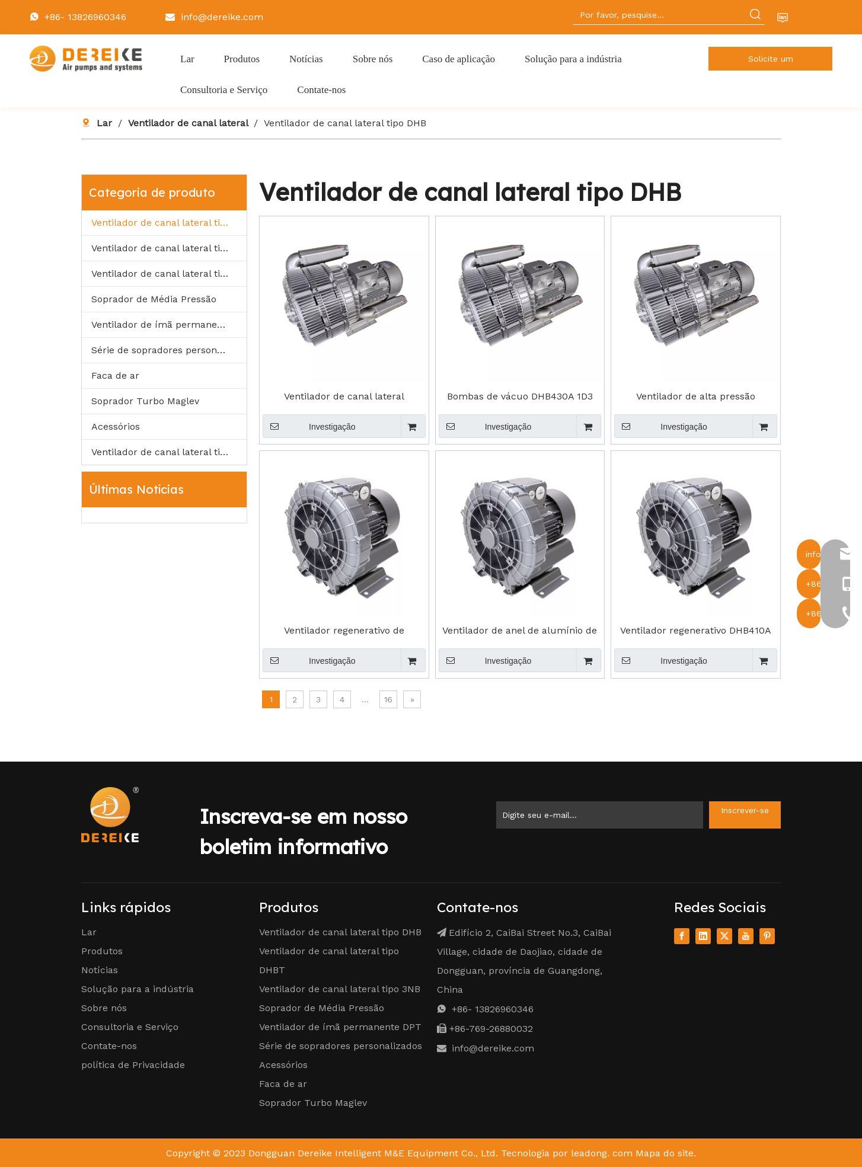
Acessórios (115, 426)
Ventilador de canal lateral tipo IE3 (169, 452)
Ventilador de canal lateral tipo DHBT (169, 248)
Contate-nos (109, 1045)
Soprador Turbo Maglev (145, 401)
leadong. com (602, 1153)
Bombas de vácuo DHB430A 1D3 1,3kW (520, 396)
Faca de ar (115, 375)
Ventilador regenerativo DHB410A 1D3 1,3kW (695, 631)
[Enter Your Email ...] (599, 815)
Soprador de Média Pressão (153, 299)
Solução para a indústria (137, 989)
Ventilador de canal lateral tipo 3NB (169, 273)
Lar (89, 932)
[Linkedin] (703, 936)
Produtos (102, 951)
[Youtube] (746, 936)
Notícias (99, 970)
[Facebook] (681, 936)
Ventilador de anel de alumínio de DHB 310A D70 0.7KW (519, 631)
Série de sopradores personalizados (169, 350)
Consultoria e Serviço (129, 1026)
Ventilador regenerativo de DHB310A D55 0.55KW (344, 631)
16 (388, 699)
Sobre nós (104, 1007)
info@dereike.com (222, 17)
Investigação (309, 426)
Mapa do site (665, 1153)
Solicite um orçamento (770, 62)
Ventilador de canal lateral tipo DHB (169, 222)
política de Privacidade (133, 1064)
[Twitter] (724, 936)
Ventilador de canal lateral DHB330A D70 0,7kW (344, 396)
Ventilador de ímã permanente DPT (169, 324)
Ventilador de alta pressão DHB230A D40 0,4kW (695, 396)
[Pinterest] (767, 936)
